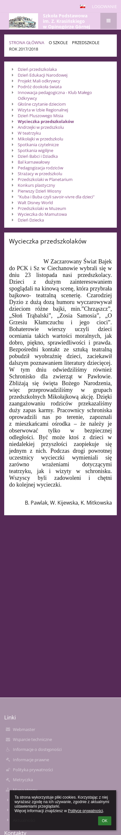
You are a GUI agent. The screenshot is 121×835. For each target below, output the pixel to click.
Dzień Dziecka (31, 220)
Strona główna (26, 42)
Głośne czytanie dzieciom (42, 104)
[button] (82, 6)
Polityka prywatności (33, 770)
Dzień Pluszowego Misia (40, 116)
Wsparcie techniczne (32, 739)
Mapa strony (25, 790)
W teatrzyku (29, 133)
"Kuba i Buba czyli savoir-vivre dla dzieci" (56, 197)
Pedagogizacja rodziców (40, 168)
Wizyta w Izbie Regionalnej (43, 110)
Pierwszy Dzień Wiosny (39, 191)
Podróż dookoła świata (40, 87)
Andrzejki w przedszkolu (41, 127)
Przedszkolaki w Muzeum (42, 208)
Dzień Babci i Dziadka (38, 156)
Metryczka (23, 780)
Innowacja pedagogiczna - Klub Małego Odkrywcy (55, 95)
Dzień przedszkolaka (37, 69)
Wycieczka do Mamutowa (42, 214)
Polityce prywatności (85, 811)
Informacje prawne (31, 760)
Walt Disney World (35, 202)
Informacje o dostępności (37, 749)
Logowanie (104, 6)
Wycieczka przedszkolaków (46, 121)
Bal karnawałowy (34, 162)
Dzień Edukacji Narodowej (42, 75)
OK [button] (104, 821)
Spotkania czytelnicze (38, 144)
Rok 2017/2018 (23, 49)
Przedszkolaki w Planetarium (45, 179)
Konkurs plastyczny (36, 185)
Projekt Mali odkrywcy (39, 81)
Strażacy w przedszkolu (40, 173)
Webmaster (24, 729)
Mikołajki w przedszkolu (40, 139)
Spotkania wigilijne (35, 150)
